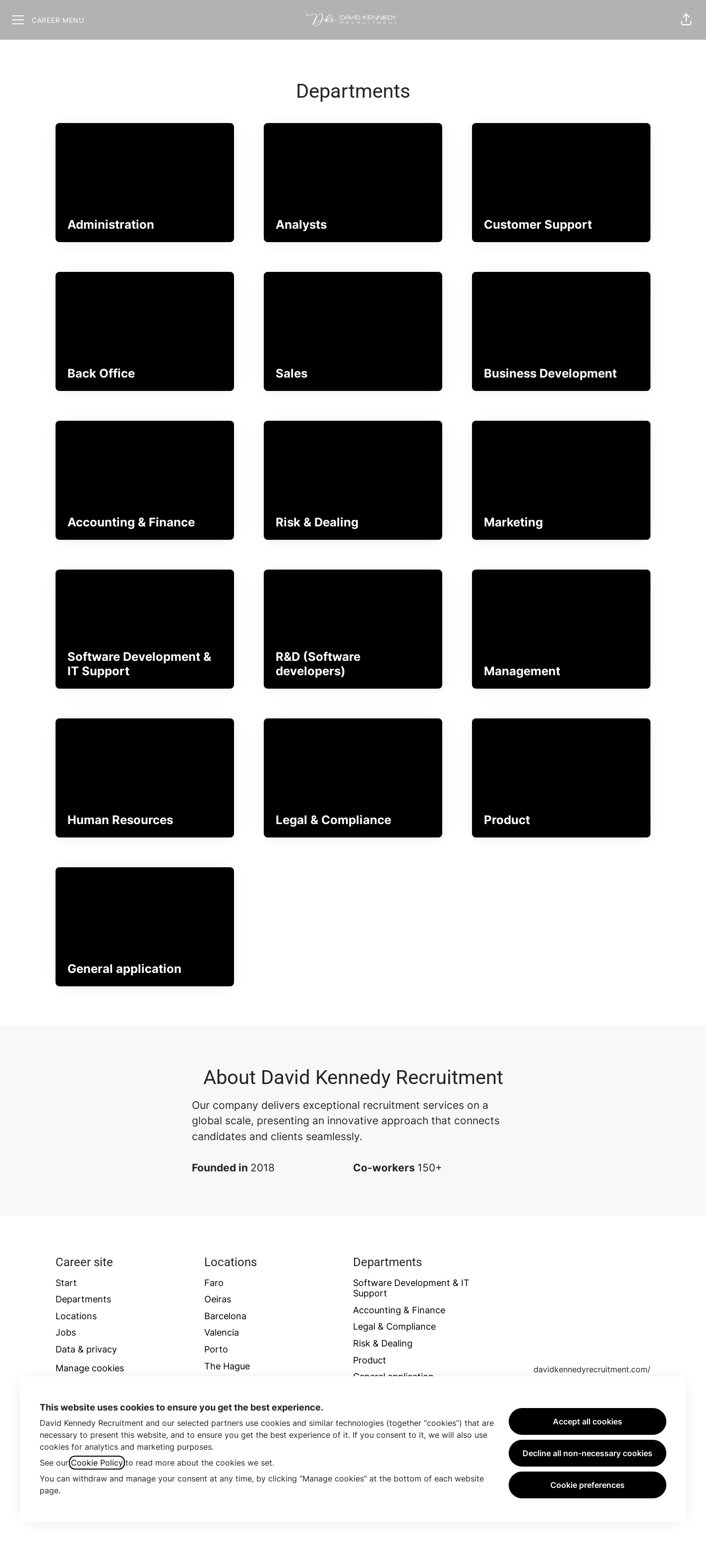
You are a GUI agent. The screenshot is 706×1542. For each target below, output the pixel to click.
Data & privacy (86, 1349)
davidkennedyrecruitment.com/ (591, 1369)
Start (66, 1283)
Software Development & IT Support (411, 1288)
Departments (83, 1299)
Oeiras (217, 1299)
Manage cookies (90, 1368)
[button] (686, 20)
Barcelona (225, 1316)
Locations (76, 1316)
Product (369, 1360)
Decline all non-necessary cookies (587, 1453)
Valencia (221, 1332)
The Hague (227, 1366)
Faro (214, 1283)
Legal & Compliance (394, 1326)
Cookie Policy (97, 1463)
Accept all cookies (587, 1421)
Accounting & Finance (399, 1310)
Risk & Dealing (382, 1343)
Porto (216, 1349)
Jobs (66, 1332)
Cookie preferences (587, 1485)
